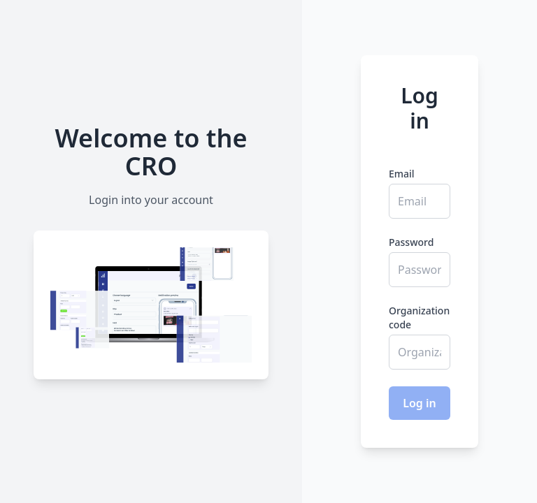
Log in (419, 403)
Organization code (419, 317)
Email (402, 173)
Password (411, 242)
